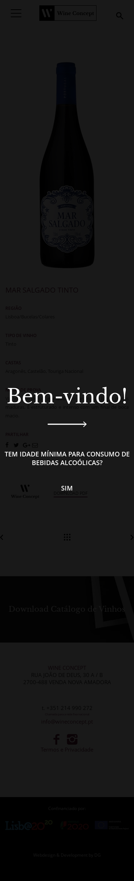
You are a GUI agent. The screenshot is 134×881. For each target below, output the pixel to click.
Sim (67, 488)
